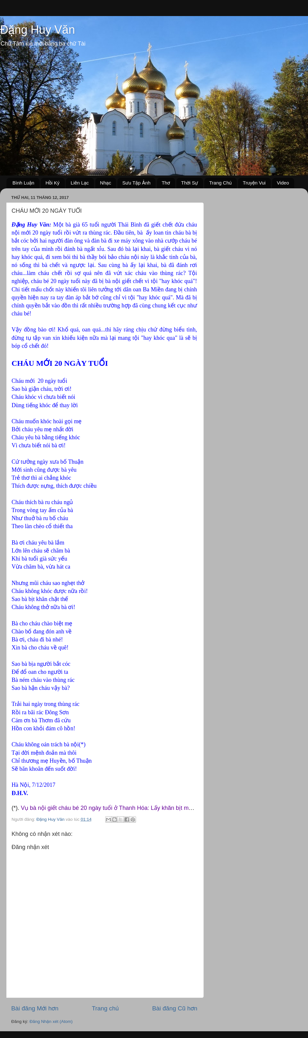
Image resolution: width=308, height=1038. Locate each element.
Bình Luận (23, 182)
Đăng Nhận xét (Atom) (51, 1021)
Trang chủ (105, 1008)
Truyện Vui (254, 182)
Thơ (166, 182)
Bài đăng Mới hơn (34, 1008)
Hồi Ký (53, 182)
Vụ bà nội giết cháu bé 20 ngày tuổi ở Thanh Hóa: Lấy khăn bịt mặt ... (110, 808)
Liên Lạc (80, 182)
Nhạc (105, 182)
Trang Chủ (220, 182)
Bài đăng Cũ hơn (174, 1008)
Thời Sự (189, 182)
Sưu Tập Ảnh (136, 182)
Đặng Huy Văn (37, 29)
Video (283, 182)
